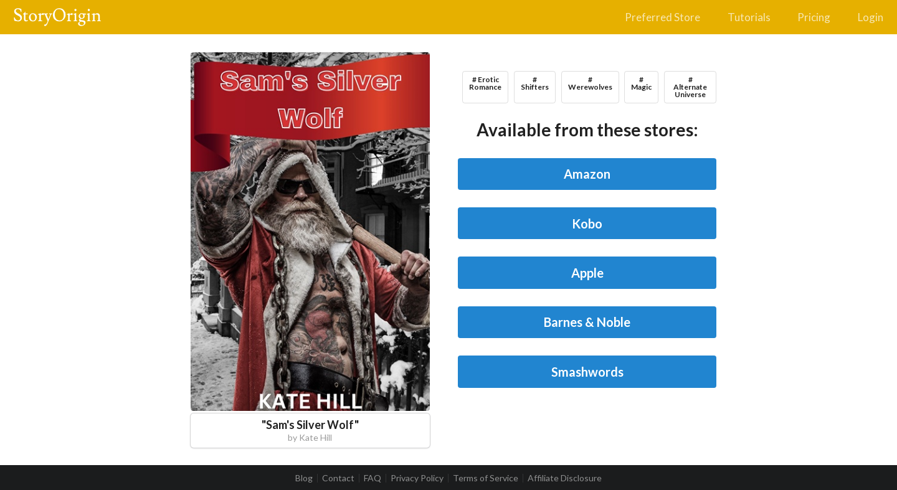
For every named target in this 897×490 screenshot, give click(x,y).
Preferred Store (662, 17)
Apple (587, 272)
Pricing (813, 17)
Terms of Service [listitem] (485, 478)
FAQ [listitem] (372, 478)
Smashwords (587, 371)
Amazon (587, 173)
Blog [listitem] (304, 478)
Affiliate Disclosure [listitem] (565, 478)
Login (870, 17)
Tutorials (749, 17)
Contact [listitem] (338, 478)
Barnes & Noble (587, 321)
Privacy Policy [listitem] (417, 478)
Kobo (587, 223)
